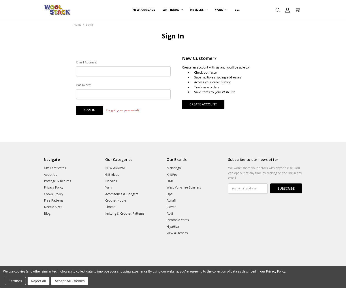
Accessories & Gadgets (121, 194)
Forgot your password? (122, 110)
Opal (170, 194)
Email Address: (86, 62)
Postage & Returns (57, 181)
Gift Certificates (55, 168)
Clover (171, 207)
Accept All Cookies (70, 280)
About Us (50, 174)
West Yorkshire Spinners (184, 187)
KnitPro (172, 174)
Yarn (221, 10)
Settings (15, 280)
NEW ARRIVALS (144, 10)
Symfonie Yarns (178, 220)
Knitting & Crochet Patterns (125, 213)
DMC (170, 181)
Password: (83, 85)
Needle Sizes (53, 207)
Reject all (38, 280)
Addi (170, 213)
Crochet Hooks (116, 200)
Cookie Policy (53, 194)
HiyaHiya (173, 226)
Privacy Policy (53, 187)
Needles (198, 10)
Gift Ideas (173, 10)
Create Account (203, 104)
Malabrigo (174, 168)
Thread (110, 207)
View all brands (177, 233)
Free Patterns (53, 200)
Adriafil (171, 200)
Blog (47, 213)
